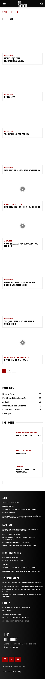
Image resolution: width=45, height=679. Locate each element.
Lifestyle (8, 56)
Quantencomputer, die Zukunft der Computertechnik (22, 586)
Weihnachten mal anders (16, 133)
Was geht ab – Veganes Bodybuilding (22, 170)
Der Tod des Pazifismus (11, 534)
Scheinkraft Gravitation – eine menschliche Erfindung (22, 583)
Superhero (6, 564)
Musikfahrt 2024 (8, 513)
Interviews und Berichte (16, 357)
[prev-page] (3, 482)
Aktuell (8, 241)
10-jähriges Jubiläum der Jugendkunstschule (19, 509)
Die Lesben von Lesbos (10, 557)
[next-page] (14, 371)
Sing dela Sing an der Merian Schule (22, 207)
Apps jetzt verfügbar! (10, 503)
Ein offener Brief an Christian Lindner (16, 542)
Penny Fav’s (9, 97)
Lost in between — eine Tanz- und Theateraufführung (22, 571)
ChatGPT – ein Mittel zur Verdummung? (25, 470)
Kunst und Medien (13, 204)
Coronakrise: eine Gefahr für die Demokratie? (19, 546)
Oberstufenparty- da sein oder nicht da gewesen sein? (19, 283)
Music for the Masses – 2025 (12, 561)
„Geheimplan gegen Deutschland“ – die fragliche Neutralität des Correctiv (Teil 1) (20, 530)
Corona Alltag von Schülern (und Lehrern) (21, 245)
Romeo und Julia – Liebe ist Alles (28, 435)
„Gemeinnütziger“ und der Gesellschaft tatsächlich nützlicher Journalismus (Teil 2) (21, 517)
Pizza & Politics (8, 506)
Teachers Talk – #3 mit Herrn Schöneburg (19, 322)
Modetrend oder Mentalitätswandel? (14, 59)
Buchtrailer (21, 453)
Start (4, 12)
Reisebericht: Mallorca (16, 360)
